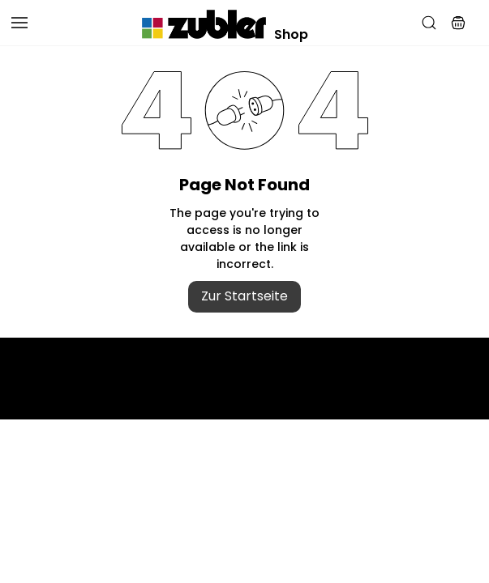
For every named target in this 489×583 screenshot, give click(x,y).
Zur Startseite (244, 296)
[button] (458, 23)
